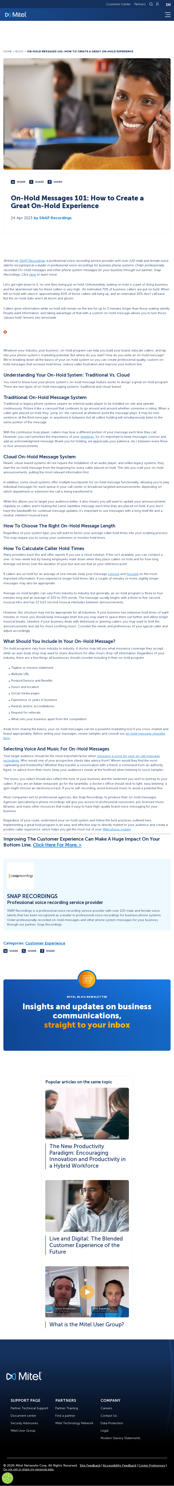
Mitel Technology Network (74, 1423)
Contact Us (109, 1416)
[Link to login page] (157, 4)
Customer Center (118, 4)
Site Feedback (90, 1465)
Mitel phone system (117, 829)
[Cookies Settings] (7, 1478)
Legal (104, 1431)
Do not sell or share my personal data (28, 1469)
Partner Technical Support (29, 1408)
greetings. (87, 437)
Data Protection (112, 1423)
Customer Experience (45, 943)
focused (132, 574)
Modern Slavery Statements (120, 1438)
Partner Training (66, 1408)
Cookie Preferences (152, 1465)
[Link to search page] (151, 4)
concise (113, 574)
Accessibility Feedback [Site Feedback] (119, 1465)
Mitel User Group (23, 1431)
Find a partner (65, 1416)
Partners (140, 4)
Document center (23, 1416)
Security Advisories (24, 1423)
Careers (106, 1408)
